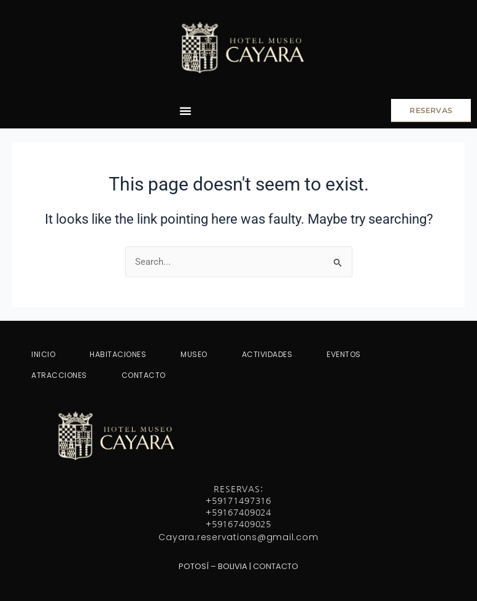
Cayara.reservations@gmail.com (238, 537)
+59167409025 (238, 524)
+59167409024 (238, 512)
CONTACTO (144, 375)
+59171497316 (238, 501)
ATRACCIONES (59, 375)
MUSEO (193, 354)
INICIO (43, 354)
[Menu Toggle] (185, 110)
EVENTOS (344, 354)
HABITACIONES (118, 354)
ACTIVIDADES (267, 354)
